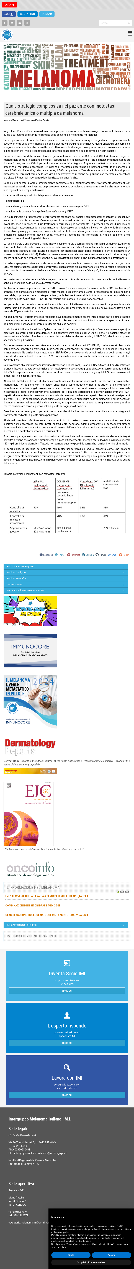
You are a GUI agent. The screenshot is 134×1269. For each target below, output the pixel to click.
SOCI (7, 13)
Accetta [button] (111, 1255)
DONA (45, 13)
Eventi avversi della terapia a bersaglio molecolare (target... (47, 896)
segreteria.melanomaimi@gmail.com (29, 1222)
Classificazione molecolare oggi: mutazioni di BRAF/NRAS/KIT (46, 915)
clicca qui (67, 990)
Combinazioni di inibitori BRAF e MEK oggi (32, 905)
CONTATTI (26, 13)
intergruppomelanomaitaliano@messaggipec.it (40, 1153)
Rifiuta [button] (71, 1255)
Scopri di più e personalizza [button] (91, 1262)
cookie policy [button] (62, 1232)
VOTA (8, 4)
